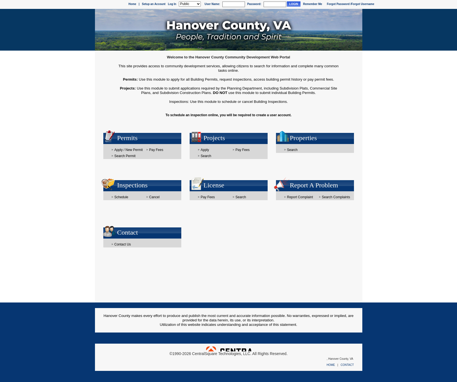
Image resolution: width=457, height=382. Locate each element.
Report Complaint (300, 197)
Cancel (154, 197)
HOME (331, 364)
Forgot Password (338, 4)
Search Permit (125, 156)
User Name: (212, 4)
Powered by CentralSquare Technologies (228, 348)
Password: (254, 4)
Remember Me (312, 4)
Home (132, 4)
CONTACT (347, 364)
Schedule (121, 197)
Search (206, 156)
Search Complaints (336, 197)
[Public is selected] (190, 4)
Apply (205, 150)
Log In (172, 4)
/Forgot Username (362, 4)
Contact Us (122, 244)
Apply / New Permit (128, 150)
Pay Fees (156, 150)
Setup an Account (154, 4)
